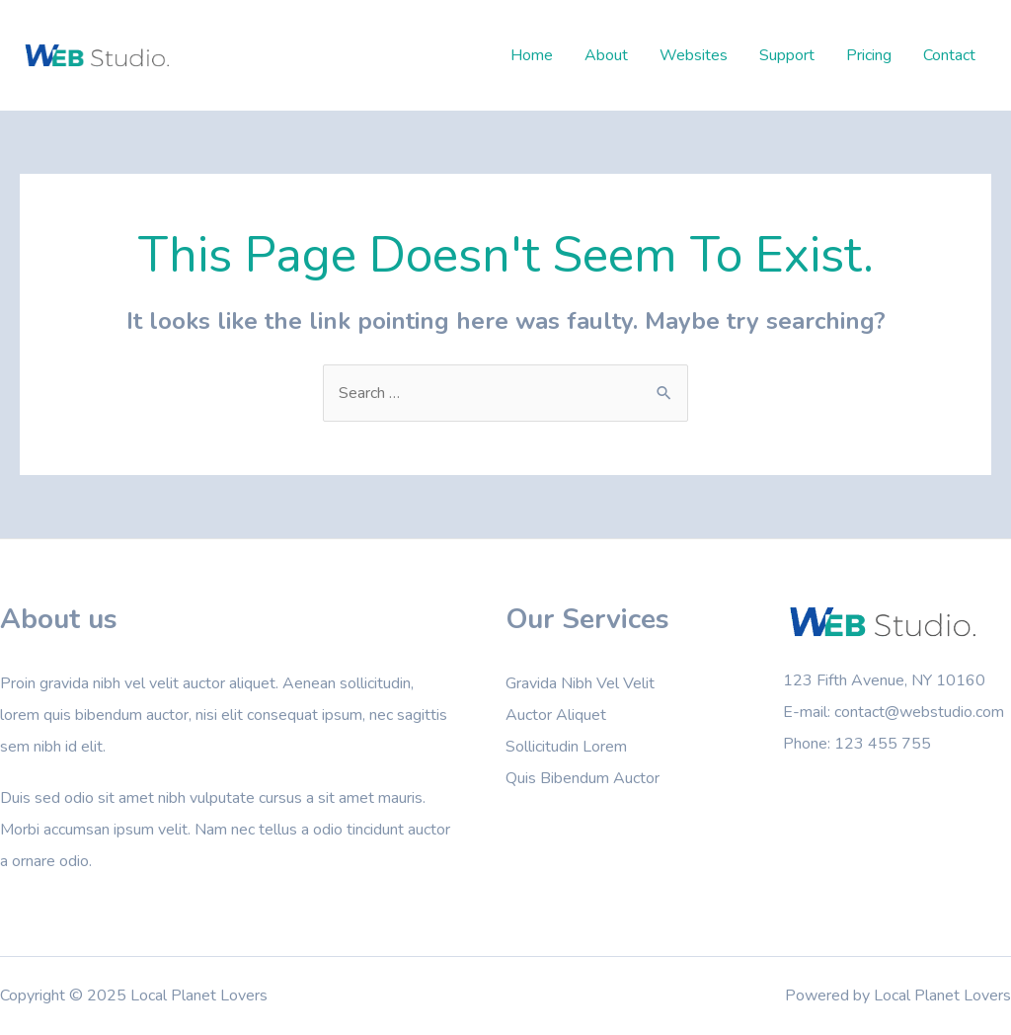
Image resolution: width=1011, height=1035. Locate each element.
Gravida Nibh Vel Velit (580, 683)
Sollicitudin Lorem (566, 746)
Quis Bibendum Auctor (583, 778)
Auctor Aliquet (556, 715)
